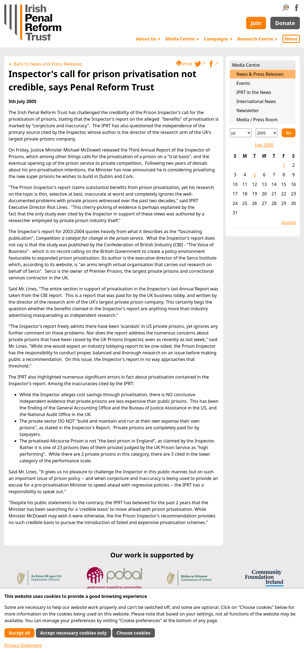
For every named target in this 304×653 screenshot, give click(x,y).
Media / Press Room (257, 120)
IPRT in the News (253, 92)
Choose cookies (133, 633)
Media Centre (182, 39)
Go (288, 132)
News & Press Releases (260, 74)
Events (243, 83)
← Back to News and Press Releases (45, 64)
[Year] (266, 132)
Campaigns (218, 39)
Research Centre (257, 39)
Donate (285, 23)
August (288, 222)
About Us (148, 39)
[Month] (240, 132)
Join (256, 23)
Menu (291, 39)
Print (184, 64)
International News (256, 101)
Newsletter (247, 110)
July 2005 (264, 145)
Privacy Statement (23, 645)
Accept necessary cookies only (73, 633)
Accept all (19, 633)
